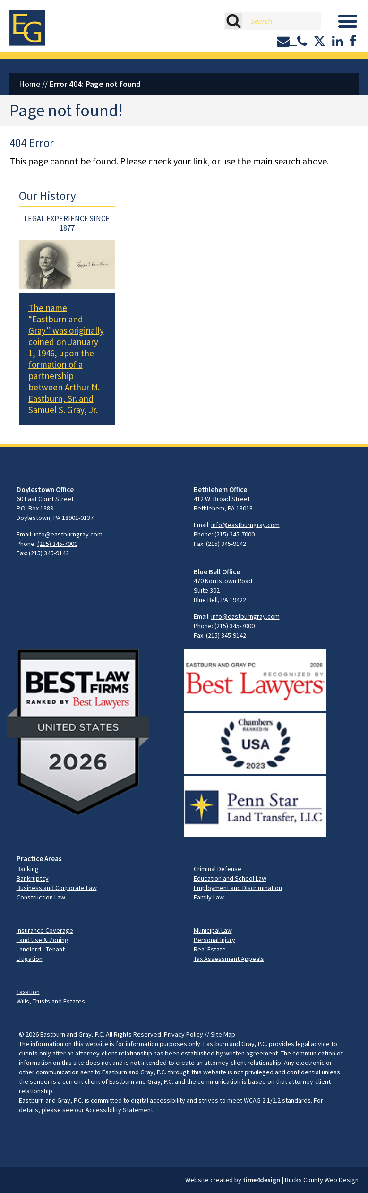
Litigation (30, 958)
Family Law (209, 897)
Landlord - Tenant (41, 949)
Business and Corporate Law (57, 887)
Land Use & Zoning (42, 939)
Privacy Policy (183, 1034)
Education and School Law (230, 878)
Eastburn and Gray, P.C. (72, 1034)
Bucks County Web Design (322, 1180)
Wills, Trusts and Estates (51, 1001)
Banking (28, 868)
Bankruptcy (33, 878)
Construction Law (41, 897)
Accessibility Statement (119, 1110)
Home (29, 84)
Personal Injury (214, 939)
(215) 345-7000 (57, 543)
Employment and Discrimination (238, 887)
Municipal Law (213, 930)
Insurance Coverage (45, 930)
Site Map (223, 1034)
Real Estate (210, 949)
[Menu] (347, 21)
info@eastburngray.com (68, 534)
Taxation (28, 991)
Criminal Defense (217, 868)
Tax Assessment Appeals (229, 958)
